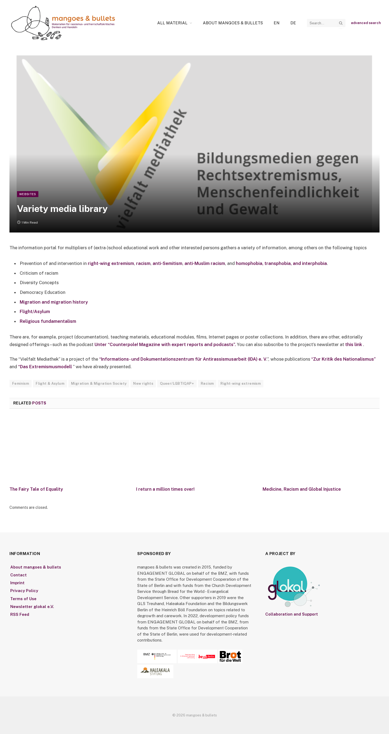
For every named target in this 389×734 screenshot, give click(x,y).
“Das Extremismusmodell (45, 366)
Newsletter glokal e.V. (32, 606)
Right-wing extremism (240, 383)
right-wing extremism (111, 263)
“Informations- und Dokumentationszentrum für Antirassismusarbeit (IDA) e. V (182, 359)
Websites (27, 194)
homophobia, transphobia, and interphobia (281, 263)
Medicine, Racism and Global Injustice (302, 489)
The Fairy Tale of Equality (36, 489)
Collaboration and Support (291, 614)
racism (143, 263)
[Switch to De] (293, 23)
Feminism (20, 383)
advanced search (366, 23)
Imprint (17, 582)
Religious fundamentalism (48, 321)
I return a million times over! (165, 489)
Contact (18, 575)
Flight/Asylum (35, 311)
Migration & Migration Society (98, 383)
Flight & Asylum (50, 383)
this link (354, 344)
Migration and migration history (54, 302)
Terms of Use (23, 598)
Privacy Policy (24, 590)
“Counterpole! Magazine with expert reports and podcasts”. (172, 344)
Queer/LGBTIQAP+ (177, 383)
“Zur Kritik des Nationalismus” (343, 359)
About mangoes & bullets (233, 23)
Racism (207, 383)
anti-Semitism (167, 263)
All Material (172, 23)
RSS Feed (19, 614)
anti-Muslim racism (205, 263)
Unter (101, 344)
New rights (143, 383)
